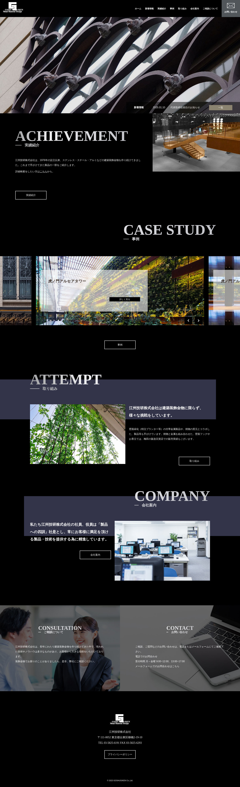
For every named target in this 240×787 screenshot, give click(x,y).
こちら (43, 171)
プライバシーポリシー (120, 754)
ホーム (138, 8)
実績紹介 (162, 8)
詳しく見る (124, 299)
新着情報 (149, 8)
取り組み (182, 8)
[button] (188, 320)
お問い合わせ (230, 8)
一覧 (220, 107)
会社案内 (194, 8)
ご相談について (210, 8)
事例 (172, 8)
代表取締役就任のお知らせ (185, 107)
